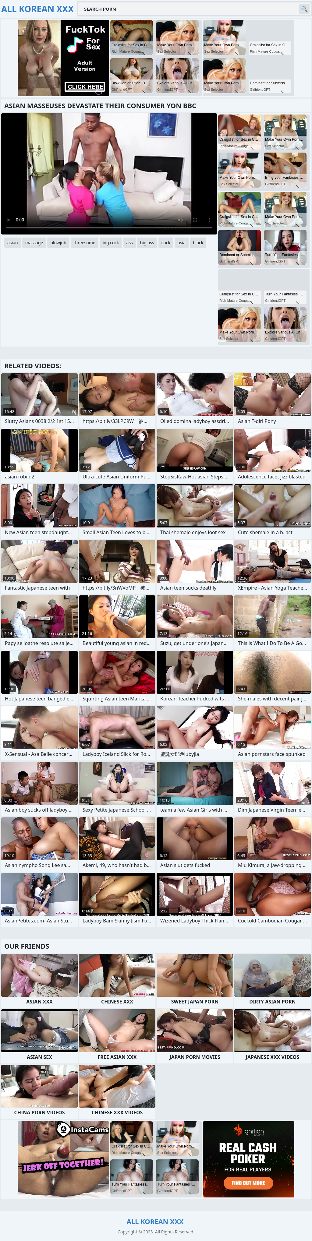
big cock (111, 242)
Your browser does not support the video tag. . (109, 173)
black (198, 242)
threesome (84, 242)
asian (12, 242)
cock (165, 242)
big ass (147, 242)
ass (129, 242)
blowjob (58, 242)
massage (34, 242)
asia (182, 242)
